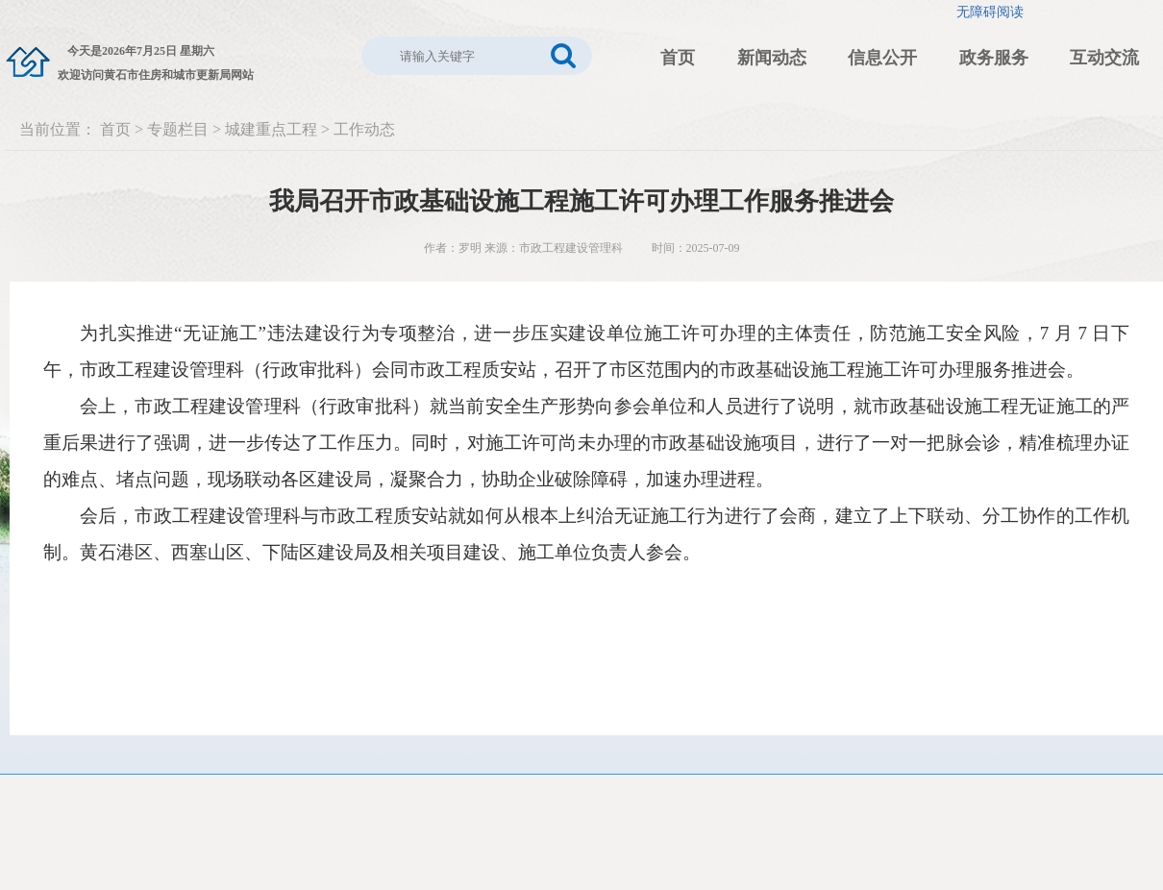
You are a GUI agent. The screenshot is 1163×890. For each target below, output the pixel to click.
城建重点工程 (271, 129)
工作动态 (364, 129)
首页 (677, 57)
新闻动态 (771, 57)
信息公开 (882, 57)
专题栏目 (178, 129)
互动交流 (1104, 57)
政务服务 (993, 57)
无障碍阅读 (990, 12)
